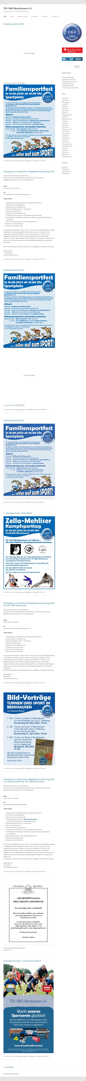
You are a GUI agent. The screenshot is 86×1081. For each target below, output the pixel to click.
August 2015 (65, 138)
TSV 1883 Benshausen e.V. (17, 8)
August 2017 (65, 131)
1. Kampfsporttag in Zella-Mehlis (17, 513)
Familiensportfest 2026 (13, 24)
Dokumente (34, 16)
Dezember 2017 (66, 129)
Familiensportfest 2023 (13, 420)
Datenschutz (55, 16)
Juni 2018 (64, 121)
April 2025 (64, 100)
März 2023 (64, 110)
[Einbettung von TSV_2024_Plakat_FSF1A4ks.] (29, 375)
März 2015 (64, 142)
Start (5, 16)
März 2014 (64, 154)
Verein (12, 16)
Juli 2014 (64, 148)
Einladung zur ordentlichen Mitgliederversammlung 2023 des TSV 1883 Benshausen (29, 604)
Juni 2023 (64, 104)
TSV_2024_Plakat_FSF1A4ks (9, 405)
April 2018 (64, 125)
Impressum (45, 16)
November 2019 (66, 115)
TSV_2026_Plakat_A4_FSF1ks (9, 83)
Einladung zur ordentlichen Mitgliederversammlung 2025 (29, 171)
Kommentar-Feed (66, 171)
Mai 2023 (64, 106)
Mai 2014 (64, 150)
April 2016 (64, 135)
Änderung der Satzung (30, 819)
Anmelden (64, 167)
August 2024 (65, 102)
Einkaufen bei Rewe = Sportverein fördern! (22, 961)
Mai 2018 (64, 123)
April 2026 (64, 98)
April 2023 (64, 108)
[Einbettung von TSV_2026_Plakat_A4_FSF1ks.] (29, 53)
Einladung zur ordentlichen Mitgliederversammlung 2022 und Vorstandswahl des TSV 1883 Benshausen (29, 780)
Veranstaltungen (22, 16)
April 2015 (64, 140)
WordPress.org (66, 173)
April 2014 (64, 152)
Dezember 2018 (66, 119)
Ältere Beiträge (8, 1067)
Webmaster (29, 160)
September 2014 (66, 146)
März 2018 (64, 127)
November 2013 (66, 156)
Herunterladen (21, 83)
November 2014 (66, 144)
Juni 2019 (64, 117)
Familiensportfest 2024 (13, 270)
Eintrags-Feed (65, 169)
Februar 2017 (65, 133)
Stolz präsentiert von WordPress (11, 1073)
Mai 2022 (64, 112)
